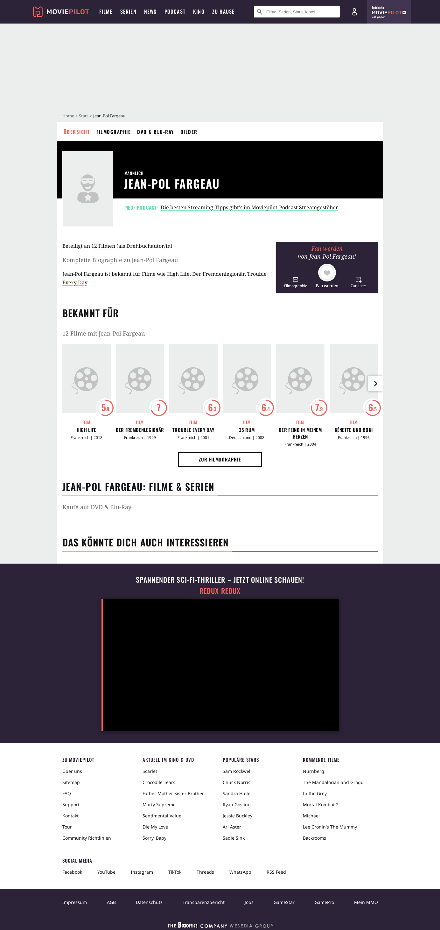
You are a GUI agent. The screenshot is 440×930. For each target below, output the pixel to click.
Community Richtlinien (86, 838)
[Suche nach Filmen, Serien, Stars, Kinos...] (297, 12)
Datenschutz (149, 902)
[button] (295, 282)
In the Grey (315, 793)
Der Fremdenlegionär (218, 273)
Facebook (72, 872)
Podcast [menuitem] (174, 11)
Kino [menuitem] (199, 11)
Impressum (74, 902)
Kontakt (70, 816)
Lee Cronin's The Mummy (330, 827)
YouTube (106, 872)
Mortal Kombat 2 (321, 805)
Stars (83, 116)
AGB (111, 902)
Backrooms (314, 838)
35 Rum (247, 430)
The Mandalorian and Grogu (333, 782)
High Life (178, 273)
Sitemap (71, 782)
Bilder (189, 131)
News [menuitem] (150, 11)
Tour (67, 827)
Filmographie (113, 131)
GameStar (284, 902)
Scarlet (150, 771)
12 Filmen (103, 245)
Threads (205, 872)
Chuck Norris (236, 782)
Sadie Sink (234, 838)
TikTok (174, 872)
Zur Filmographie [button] (220, 459)
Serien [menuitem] (128, 11)
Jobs (249, 902)
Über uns (72, 771)
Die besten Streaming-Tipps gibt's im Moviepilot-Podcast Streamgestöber (249, 207)
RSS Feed (276, 872)
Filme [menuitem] (106, 11)
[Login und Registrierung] (354, 12)
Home (68, 116)
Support (71, 805)
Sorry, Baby (154, 838)
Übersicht (77, 131)
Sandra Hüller (237, 793)
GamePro (324, 902)
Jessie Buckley (237, 816)
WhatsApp (240, 872)
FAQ (66, 793)
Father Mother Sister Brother (173, 793)
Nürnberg (313, 771)
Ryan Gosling (237, 805)
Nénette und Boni (354, 430)
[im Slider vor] (375, 383)
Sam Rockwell (237, 771)
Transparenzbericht (204, 902)
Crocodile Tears (159, 782)
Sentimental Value (162, 816)
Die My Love (155, 827)
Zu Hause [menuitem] (223, 11)
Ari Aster (232, 827)
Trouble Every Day (193, 430)
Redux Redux (220, 590)
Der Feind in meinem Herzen (300, 433)
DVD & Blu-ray (155, 131)
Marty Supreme (159, 805)
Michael (311, 816)
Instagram (142, 872)
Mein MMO (366, 902)
